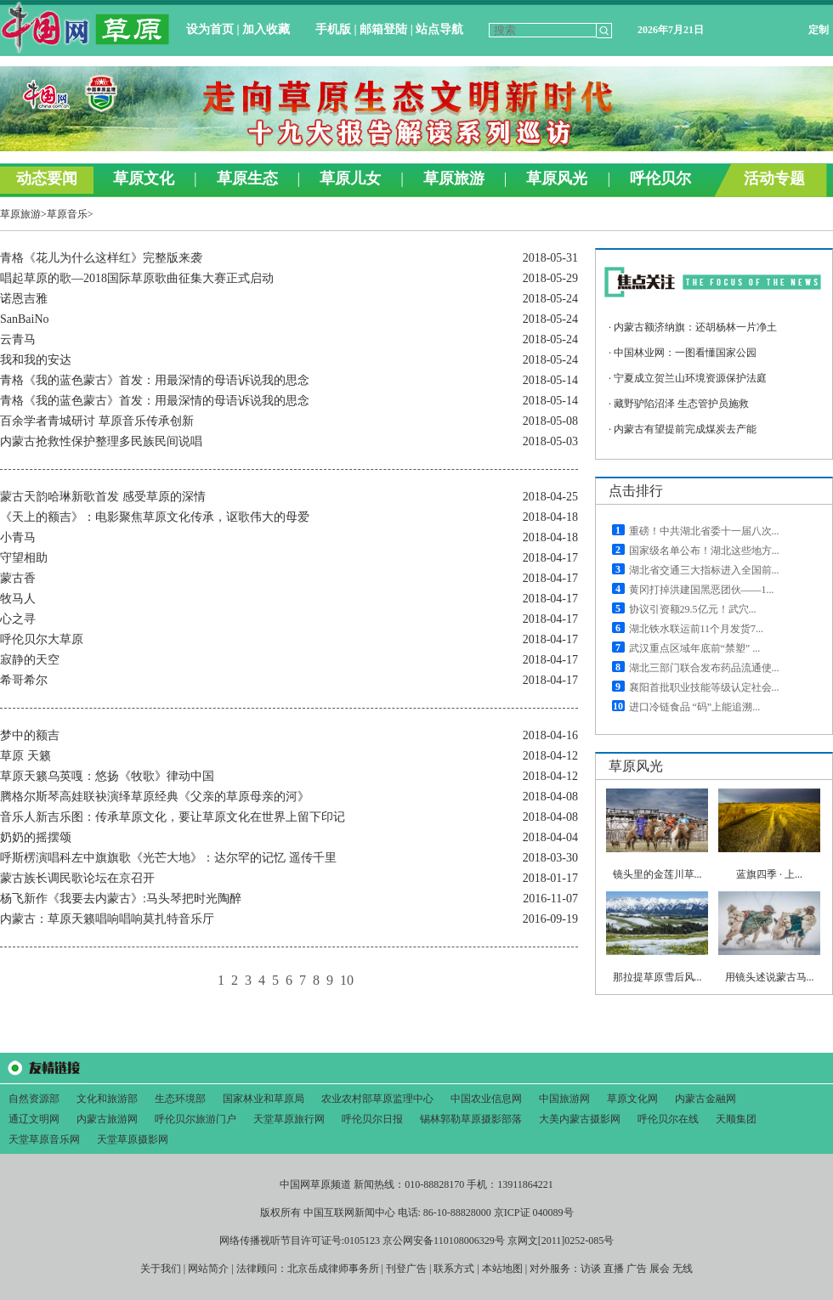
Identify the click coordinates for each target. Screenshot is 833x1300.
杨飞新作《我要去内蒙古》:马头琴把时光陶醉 (120, 898)
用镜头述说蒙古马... (769, 977)
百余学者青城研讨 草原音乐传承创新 (97, 421)
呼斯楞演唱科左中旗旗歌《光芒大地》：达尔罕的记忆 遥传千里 (168, 857)
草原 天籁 (25, 755)
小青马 (18, 537)
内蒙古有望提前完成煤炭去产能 (685, 429)
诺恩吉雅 (24, 298)
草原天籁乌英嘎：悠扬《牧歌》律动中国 (107, 776)
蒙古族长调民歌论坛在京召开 (77, 878)
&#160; (416, 99)
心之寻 (18, 619)
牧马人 (18, 598)
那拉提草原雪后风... (657, 977)
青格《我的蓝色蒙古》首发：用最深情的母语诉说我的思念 (154, 380)
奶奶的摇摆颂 (35, 837)
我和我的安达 (35, 359)
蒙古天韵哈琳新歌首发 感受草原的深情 (103, 496)
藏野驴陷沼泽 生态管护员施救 (681, 404)
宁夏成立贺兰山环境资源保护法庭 (690, 378)
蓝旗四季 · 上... (769, 874)
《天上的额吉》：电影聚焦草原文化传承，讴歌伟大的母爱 (154, 517)
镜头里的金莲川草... (657, 874)
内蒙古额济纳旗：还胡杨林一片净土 (695, 327)
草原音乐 (67, 214)
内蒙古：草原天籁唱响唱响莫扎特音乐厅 (107, 919)
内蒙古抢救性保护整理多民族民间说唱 (101, 441)
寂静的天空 (30, 659)
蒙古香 (18, 578)
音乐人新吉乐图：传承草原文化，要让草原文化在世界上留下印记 (172, 817)
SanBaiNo (24, 319)
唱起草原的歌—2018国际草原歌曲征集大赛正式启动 (137, 278)
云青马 (18, 339)
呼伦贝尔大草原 (41, 639)
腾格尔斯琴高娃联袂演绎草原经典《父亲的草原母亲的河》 (154, 796)
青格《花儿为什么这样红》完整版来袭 (101, 258)
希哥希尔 (24, 680)
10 (347, 980)
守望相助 (24, 557)
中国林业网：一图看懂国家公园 (685, 353)
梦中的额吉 (30, 735)
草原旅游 (20, 214)
